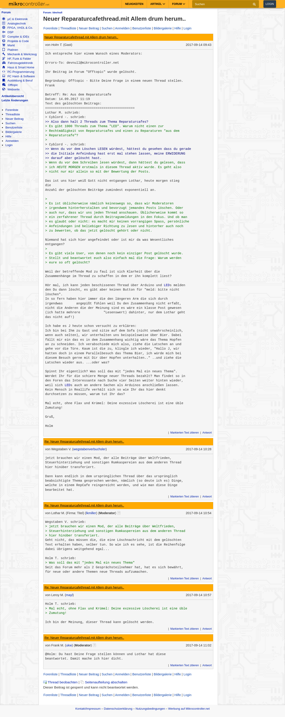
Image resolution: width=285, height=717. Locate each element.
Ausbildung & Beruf (17, 80)
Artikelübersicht (13, 96)
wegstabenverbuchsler (89, 449)
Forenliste (11, 110)
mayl (69, 595)
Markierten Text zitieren (184, 432)
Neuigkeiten (134, 4)
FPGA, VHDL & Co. (17, 27)
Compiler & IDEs (15, 36)
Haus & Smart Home (18, 67)
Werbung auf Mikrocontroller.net (189, 708)
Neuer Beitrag (14, 118)
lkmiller (91, 513)
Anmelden (11, 141)
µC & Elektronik (15, 19)
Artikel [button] (157, 4)
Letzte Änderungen (15, 100)
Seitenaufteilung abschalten (103, 682)
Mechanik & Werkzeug (19, 54)
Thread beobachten (60, 682)
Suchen (10, 123)
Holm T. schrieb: (60, 558)
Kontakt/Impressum (87, 708)
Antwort (207, 432)
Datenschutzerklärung (118, 708)
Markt (8, 45)
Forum (6, 12)
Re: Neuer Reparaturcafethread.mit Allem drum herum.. (84, 441)
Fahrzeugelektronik (17, 63)
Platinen (10, 49)
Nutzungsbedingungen (150, 708)
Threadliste (12, 114)
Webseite (11, 89)
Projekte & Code (15, 41)
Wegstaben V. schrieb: (65, 522)
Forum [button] (178, 4)
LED (167, 285)
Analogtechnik (14, 23)
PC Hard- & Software (18, 76)
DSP (7, 32)
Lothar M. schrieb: (62, 112)
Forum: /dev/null (52, 12)
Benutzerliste (13, 127)
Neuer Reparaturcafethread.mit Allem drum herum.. (81, 37)
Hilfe (8, 136)
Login (270, 4)
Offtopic (10, 85)
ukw (69, 645)
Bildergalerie (13, 132)
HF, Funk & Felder (16, 58)
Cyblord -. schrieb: (67, 117)
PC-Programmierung (18, 71)
